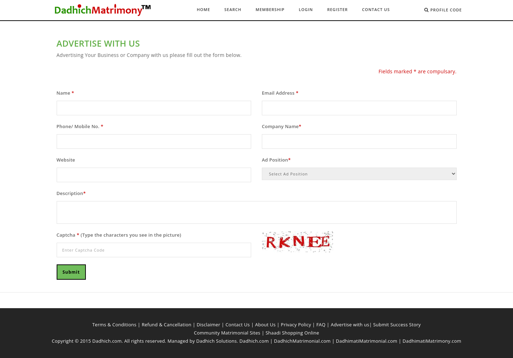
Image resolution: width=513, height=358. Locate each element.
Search (233, 9)
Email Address (280, 93)
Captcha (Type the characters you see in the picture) (119, 235)
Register (337, 9)
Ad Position (276, 160)
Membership (270, 9)
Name (65, 93)
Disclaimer (208, 324)
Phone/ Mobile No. (80, 126)
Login (306, 9)
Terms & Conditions (114, 324)
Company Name (281, 126)
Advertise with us (350, 324)
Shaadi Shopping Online (292, 333)
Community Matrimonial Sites (227, 333)
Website (66, 160)
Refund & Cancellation (167, 324)
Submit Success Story (397, 324)
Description (71, 193)
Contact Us (376, 9)
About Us (265, 324)
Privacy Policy (296, 324)
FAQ (321, 324)
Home (203, 9)
